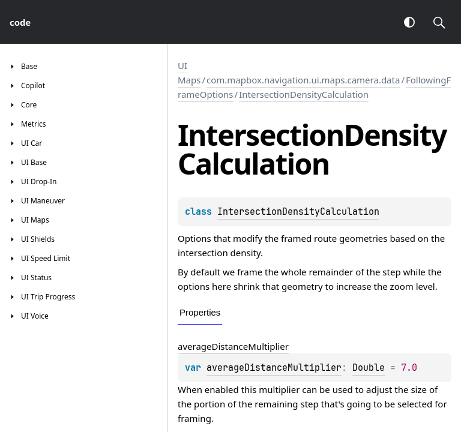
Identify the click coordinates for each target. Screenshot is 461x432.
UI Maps (189, 72)
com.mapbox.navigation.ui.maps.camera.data (303, 80)
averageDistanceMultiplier (233, 346)
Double (368, 368)
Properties (199, 312)
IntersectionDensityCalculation (304, 94)
